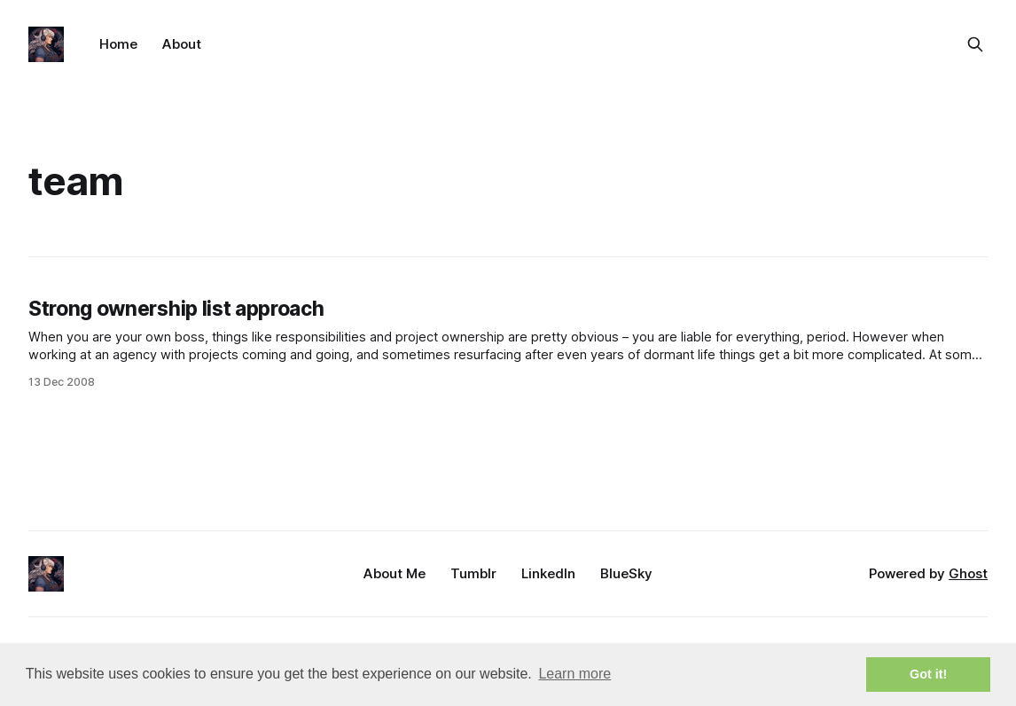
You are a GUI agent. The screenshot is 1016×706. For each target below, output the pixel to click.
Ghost (968, 573)
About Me (394, 573)
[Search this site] (975, 44)
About (181, 43)
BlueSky (626, 573)
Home (118, 43)
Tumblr (473, 573)
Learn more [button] (574, 673)
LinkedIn (548, 573)
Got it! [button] (928, 674)
